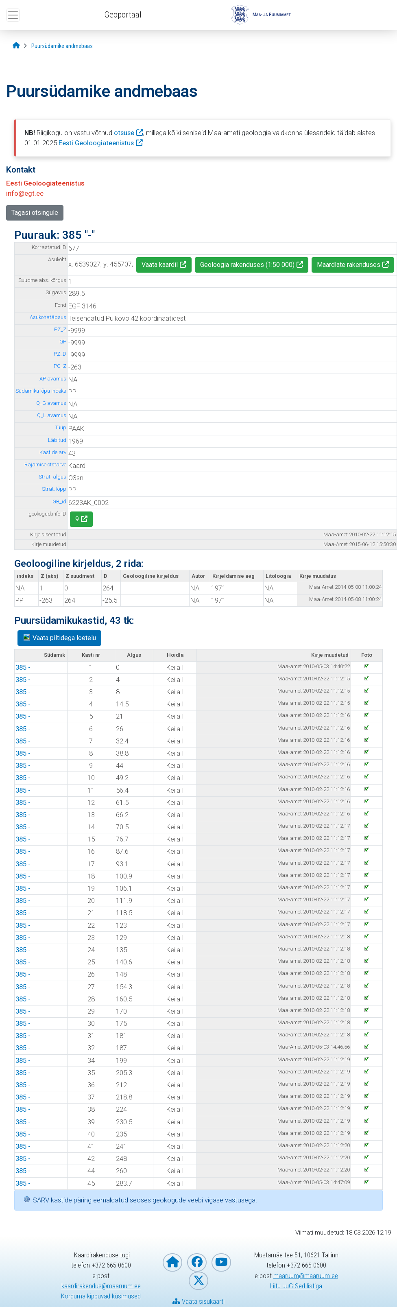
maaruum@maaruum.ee (305, 1276)
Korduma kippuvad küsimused (101, 1296)
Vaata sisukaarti (198, 1301)
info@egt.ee (25, 193)
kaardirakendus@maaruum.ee (101, 1286)
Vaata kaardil (160, 265)
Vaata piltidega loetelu (59, 637)
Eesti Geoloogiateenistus (96, 143)
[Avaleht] (16, 45)
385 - (23, 667)
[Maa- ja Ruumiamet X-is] (198, 1281)
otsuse (124, 133)
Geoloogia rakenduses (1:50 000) (247, 265)
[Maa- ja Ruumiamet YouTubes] (221, 1262)
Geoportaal (123, 15)
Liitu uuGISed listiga (296, 1286)
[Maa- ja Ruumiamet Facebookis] (197, 1262)
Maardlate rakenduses (348, 265)
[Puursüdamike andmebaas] (62, 46)
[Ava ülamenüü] (13, 15)
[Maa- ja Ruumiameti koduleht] (172, 1262)
